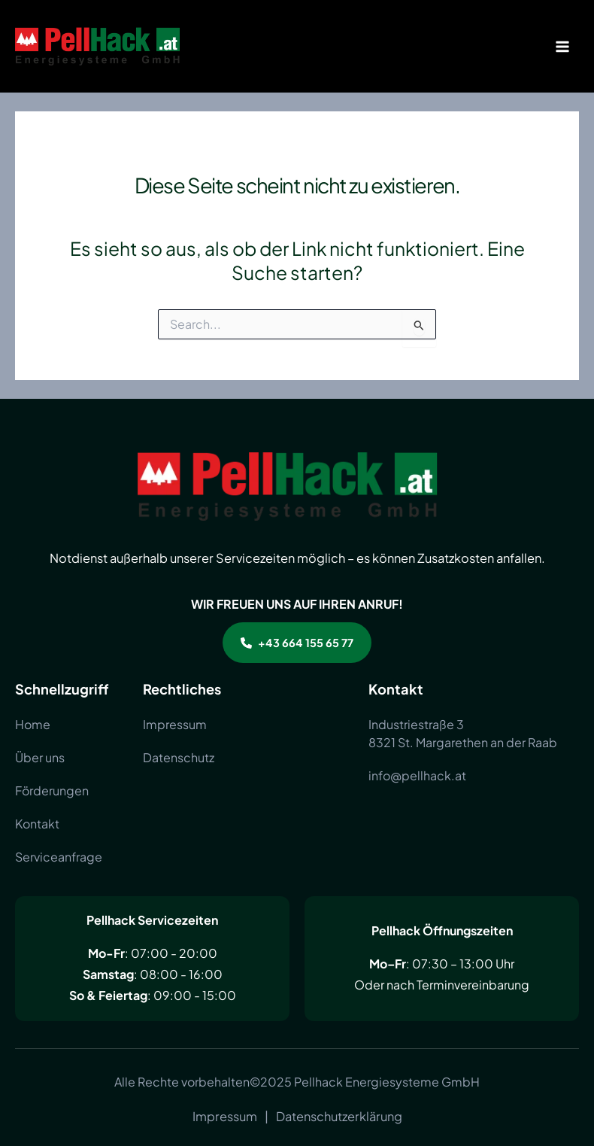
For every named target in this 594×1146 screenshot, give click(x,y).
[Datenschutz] (178, 758)
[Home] (32, 725)
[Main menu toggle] (562, 46)
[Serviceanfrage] (58, 857)
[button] (297, 642)
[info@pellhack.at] (417, 776)
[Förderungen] (52, 791)
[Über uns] (40, 758)
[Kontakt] (37, 824)
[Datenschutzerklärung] (339, 1116)
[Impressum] (175, 725)
